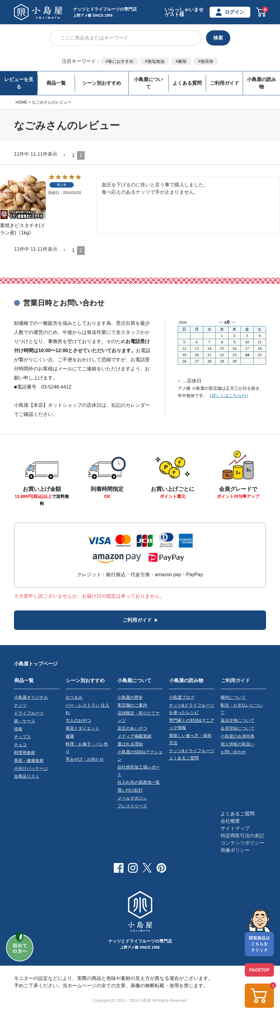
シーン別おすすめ (101, 83)
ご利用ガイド (224, 83)
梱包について (233, 697)
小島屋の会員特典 (238, 735)
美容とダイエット (83, 728)
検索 (218, 37)
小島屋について (148, 83)
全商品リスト (26, 775)
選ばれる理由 (130, 743)
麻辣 (182, 61)
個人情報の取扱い (238, 743)
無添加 (207, 61)
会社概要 (230, 820)
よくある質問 (187, 83)
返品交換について (238, 720)
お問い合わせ (233, 751)
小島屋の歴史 (130, 697)
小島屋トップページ (36, 663)
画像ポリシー (235, 849)
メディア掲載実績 (134, 735)
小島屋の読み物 (261, 83)
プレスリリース (132, 805)
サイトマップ (235, 828)
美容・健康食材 (29, 760)
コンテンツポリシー (242, 842)
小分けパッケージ (31, 768)
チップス (22, 736)
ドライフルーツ (29, 712)
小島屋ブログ (181, 697)
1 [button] (73, 155)
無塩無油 (155, 61)
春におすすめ (120, 61)
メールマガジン (132, 797)
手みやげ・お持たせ (85, 758)
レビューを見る (18, 83)
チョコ (20, 744)
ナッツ (20, 704)
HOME (21, 102)
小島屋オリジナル (31, 697)
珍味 (18, 728)
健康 (70, 735)
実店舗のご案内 (132, 704)
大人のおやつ (78, 720)
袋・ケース (24, 720)
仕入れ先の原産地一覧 (138, 782)
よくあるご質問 (238, 813)
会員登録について (238, 728)
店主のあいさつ (132, 728)
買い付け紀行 (130, 789)
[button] (64, 155)
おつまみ (74, 697)
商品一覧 (56, 83)
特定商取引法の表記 (242, 835)
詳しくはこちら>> (229, 395)
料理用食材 (24, 752)
